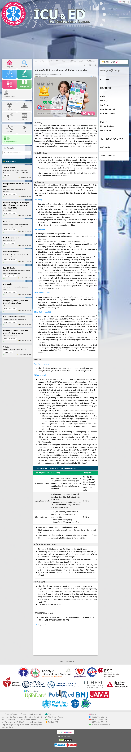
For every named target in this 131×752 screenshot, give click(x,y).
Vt (36, 61)
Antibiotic (91, 61)
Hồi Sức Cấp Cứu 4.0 (98, 717)
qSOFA (73, 61)
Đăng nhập (124, 2)
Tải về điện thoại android (99, 725)
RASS (64, 61)
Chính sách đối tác (53, 719)
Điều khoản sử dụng (54, 717)
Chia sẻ (93, 76)
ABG (42, 61)
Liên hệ (93, 714)
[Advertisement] (65, 43)
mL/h (81, 61)
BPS (57, 61)
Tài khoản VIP (51, 722)
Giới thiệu (50, 714)
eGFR (50, 61)
